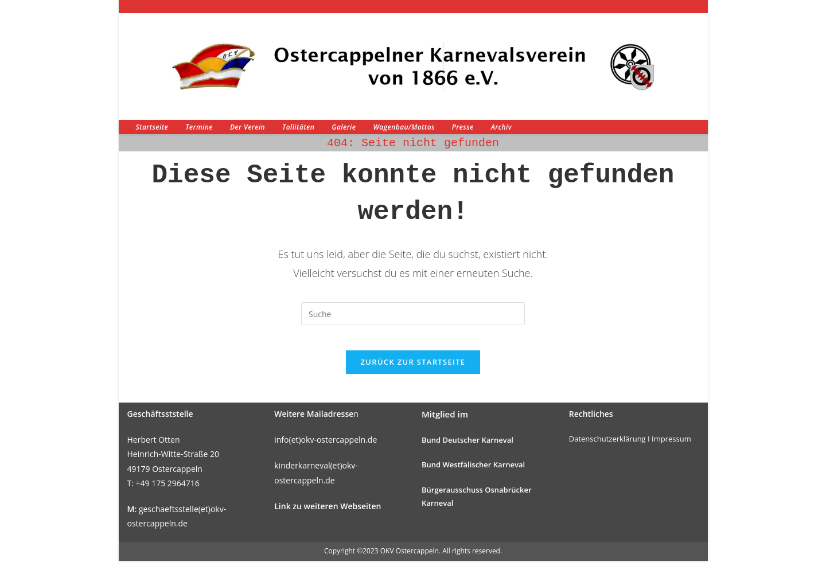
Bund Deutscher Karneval (467, 449)
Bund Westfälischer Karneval (473, 474)
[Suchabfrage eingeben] (413, 313)
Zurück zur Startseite (413, 371)
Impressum (671, 448)
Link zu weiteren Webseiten (327, 515)
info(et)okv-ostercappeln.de (325, 448)
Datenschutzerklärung (607, 448)
